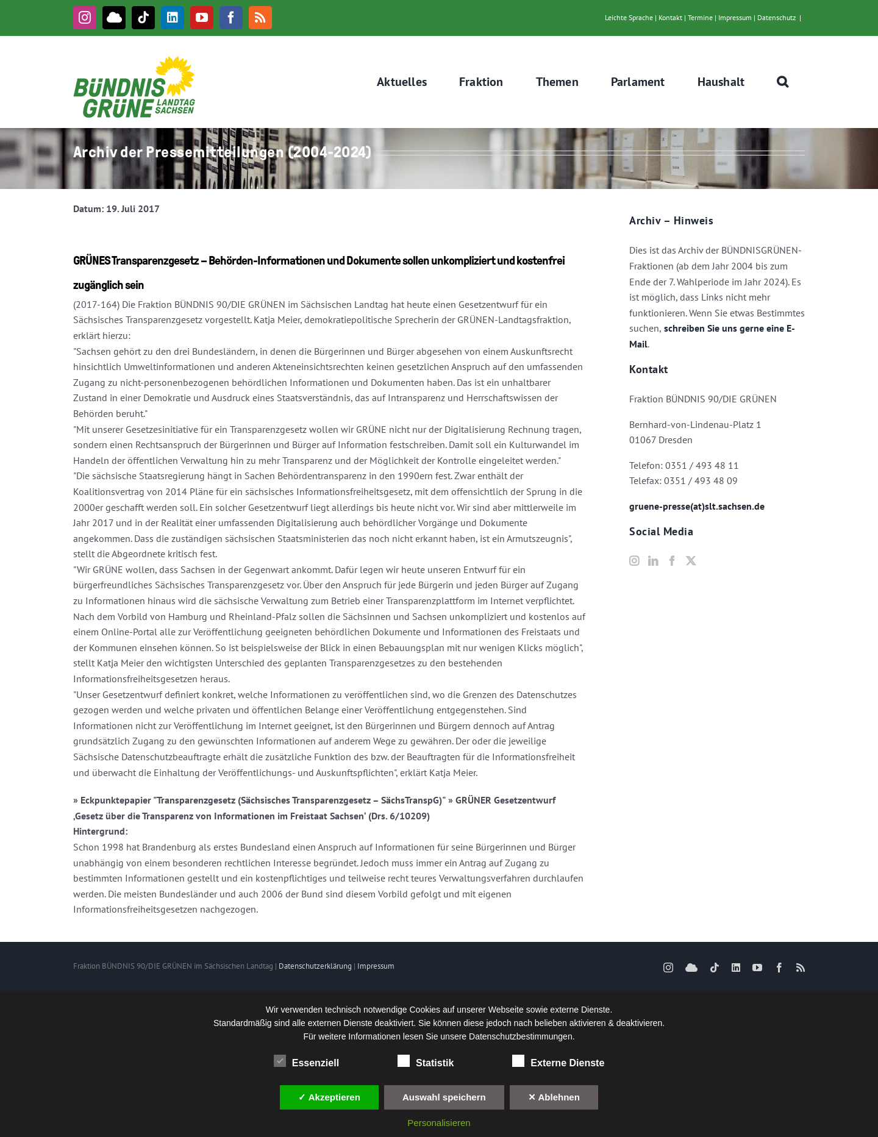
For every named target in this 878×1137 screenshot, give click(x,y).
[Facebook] (672, 561)
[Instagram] (634, 561)
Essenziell (306, 1061)
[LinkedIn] (653, 561)
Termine (700, 17)
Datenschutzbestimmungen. (522, 1036)
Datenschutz (776, 17)
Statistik (426, 1061)
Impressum (735, 17)
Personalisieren (438, 1122)
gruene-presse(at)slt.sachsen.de (697, 506)
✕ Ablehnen (554, 1097)
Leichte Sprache (629, 17)
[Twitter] (691, 561)
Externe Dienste (558, 1061)
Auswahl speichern (444, 1097)
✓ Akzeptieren (329, 1097)
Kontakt (670, 17)
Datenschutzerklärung (315, 966)
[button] (783, 81)
